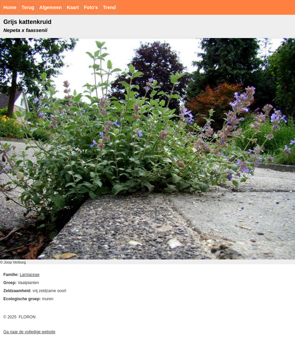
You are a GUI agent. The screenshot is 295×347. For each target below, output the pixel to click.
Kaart (73, 7)
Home (9, 7)
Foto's (91, 7)
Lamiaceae (30, 274)
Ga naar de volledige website (29, 331)
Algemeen (50, 7)
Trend (109, 7)
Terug (28, 7)
